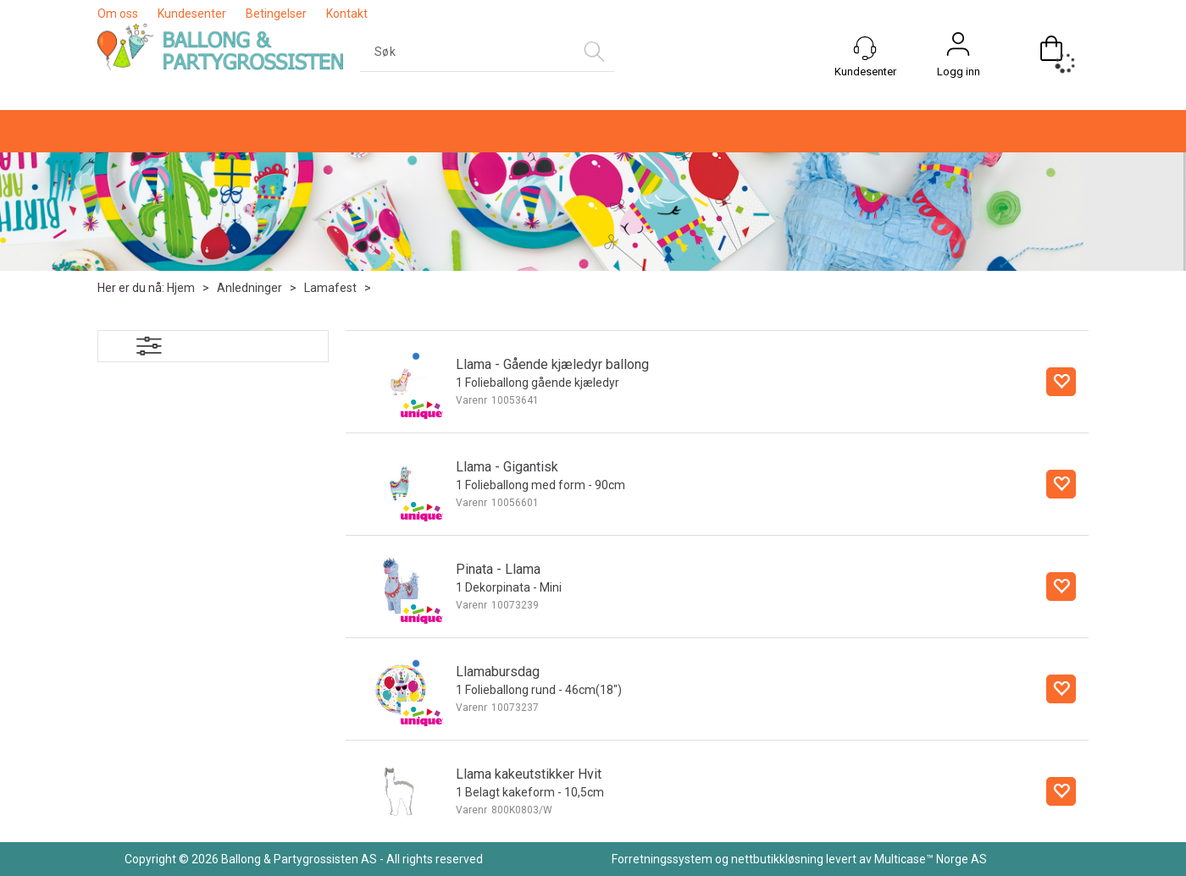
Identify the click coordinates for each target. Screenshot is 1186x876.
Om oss (117, 13)
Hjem (181, 288)
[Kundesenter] (865, 48)
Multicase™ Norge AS (930, 859)
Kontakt (347, 13)
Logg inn (958, 71)
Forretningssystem (662, 859)
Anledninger (249, 288)
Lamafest (330, 288)
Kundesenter (192, 13)
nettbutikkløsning (777, 859)
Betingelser (276, 13)
